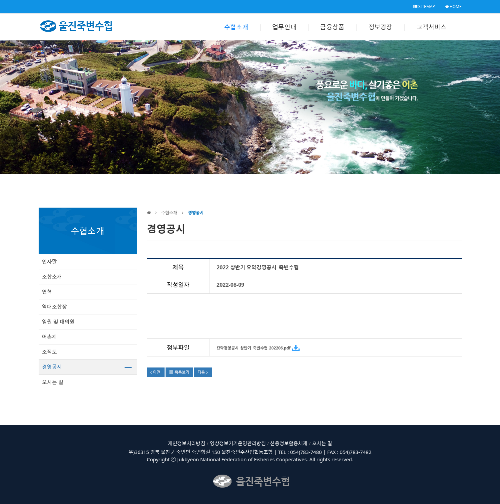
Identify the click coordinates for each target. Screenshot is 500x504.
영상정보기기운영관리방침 (238, 443)
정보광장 (380, 27)
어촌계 (49, 336)
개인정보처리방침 (186, 443)
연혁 (47, 291)
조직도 (49, 351)
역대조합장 (54, 306)
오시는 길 (52, 382)
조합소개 (52, 276)
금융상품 (332, 27)
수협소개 (236, 27)
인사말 (49, 261)
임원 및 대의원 (58, 321)
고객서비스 (431, 27)
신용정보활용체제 (288, 443)
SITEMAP (424, 6)
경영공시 (52, 366)
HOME (453, 6)
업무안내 (284, 27)
